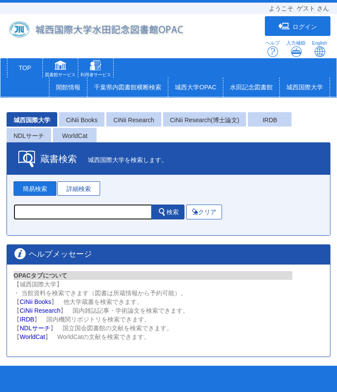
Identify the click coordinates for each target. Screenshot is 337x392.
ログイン (297, 26)
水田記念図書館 (251, 87)
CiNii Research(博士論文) (205, 120)
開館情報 (68, 87)
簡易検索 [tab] (35, 188)
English (319, 48)
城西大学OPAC (195, 87)
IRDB (270, 120)
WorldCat (74, 135)
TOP (25, 67)
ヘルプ (272, 48)
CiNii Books (81, 120)
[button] (60, 69)
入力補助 (296, 48)
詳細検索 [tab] (78, 188)
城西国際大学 (304, 87)
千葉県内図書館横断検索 (127, 87)
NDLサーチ (29, 135)
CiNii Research (133, 120)
